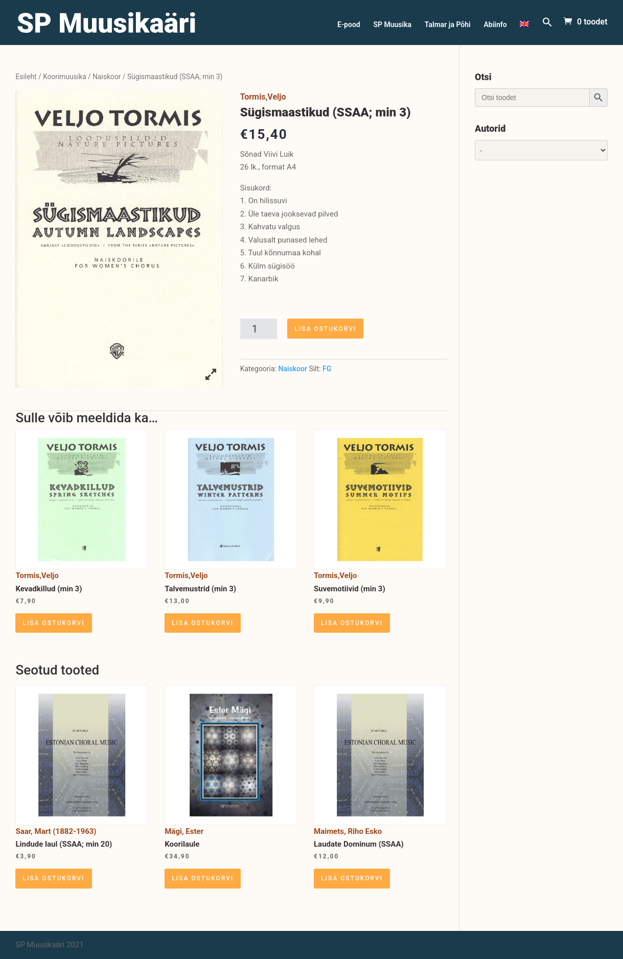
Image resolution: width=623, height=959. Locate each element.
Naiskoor (107, 77)
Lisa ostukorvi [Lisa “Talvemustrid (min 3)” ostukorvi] (203, 623)
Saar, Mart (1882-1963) (55, 831)
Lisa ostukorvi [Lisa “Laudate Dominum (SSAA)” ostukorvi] (352, 878)
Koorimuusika (64, 77)
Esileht (25, 77)
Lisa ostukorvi (325, 328)
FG (326, 369)
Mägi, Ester (184, 831)
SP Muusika (392, 25)
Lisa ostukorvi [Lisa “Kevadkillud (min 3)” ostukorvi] (53, 623)
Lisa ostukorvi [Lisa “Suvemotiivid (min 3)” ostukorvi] (352, 623)
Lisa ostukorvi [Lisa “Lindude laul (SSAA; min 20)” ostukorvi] (53, 878)
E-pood (348, 25)
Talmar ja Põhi (448, 25)
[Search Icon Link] (547, 31)
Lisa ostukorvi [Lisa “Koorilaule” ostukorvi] (203, 878)
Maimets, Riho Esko (348, 831)
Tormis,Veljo (263, 97)
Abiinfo (494, 25)
